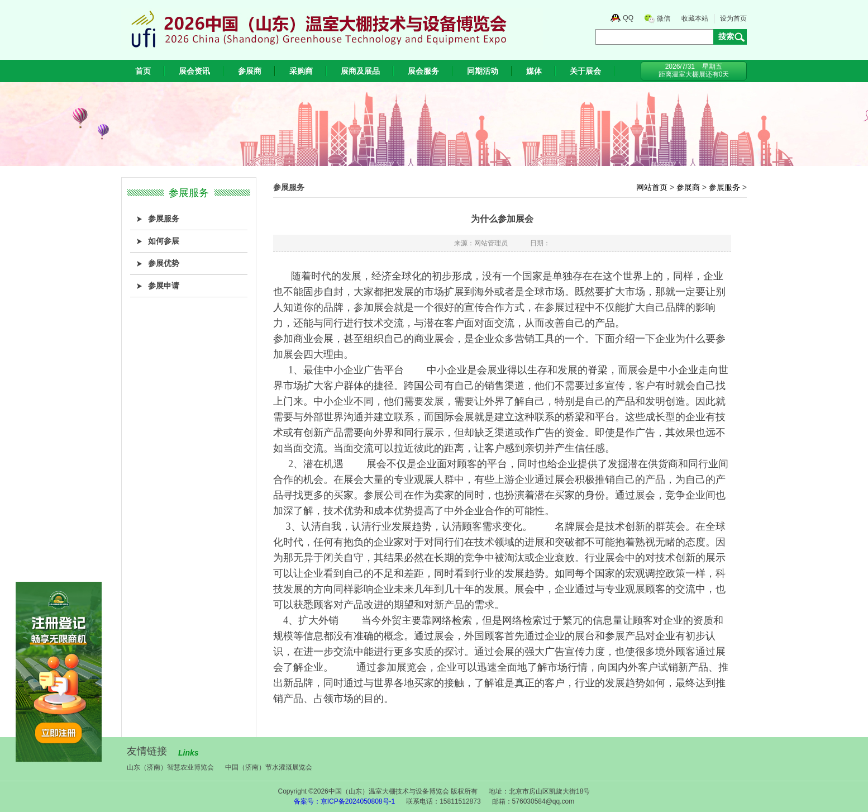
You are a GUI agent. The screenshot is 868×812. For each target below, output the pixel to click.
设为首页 (733, 18)
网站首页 (651, 187)
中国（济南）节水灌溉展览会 (268, 767)
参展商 (249, 71)
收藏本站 (694, 18)
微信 (663, 18)
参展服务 (724, 187)
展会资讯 (194, 71)
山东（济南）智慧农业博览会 (170, 767)
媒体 (534, 71)
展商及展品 (360, 71)
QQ (628, 18)
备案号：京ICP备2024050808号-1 (344, 801)
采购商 (301, 71)
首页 (143, 71)
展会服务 (423, 71)
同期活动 (482, 71)
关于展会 (585, 71)
